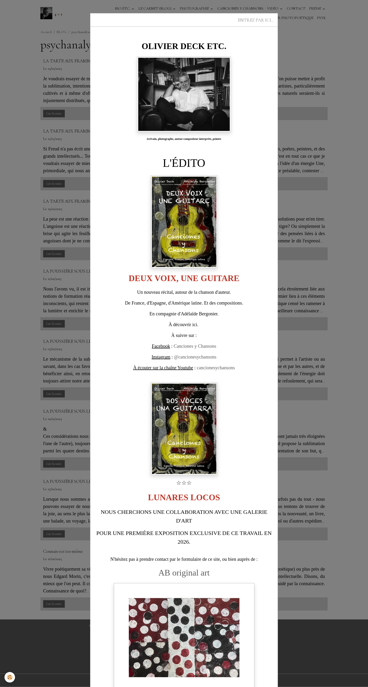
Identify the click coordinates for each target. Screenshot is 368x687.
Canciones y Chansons (195, 346)
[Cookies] (10, 677)
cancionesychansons (216, 367)
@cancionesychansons (195, 356)
